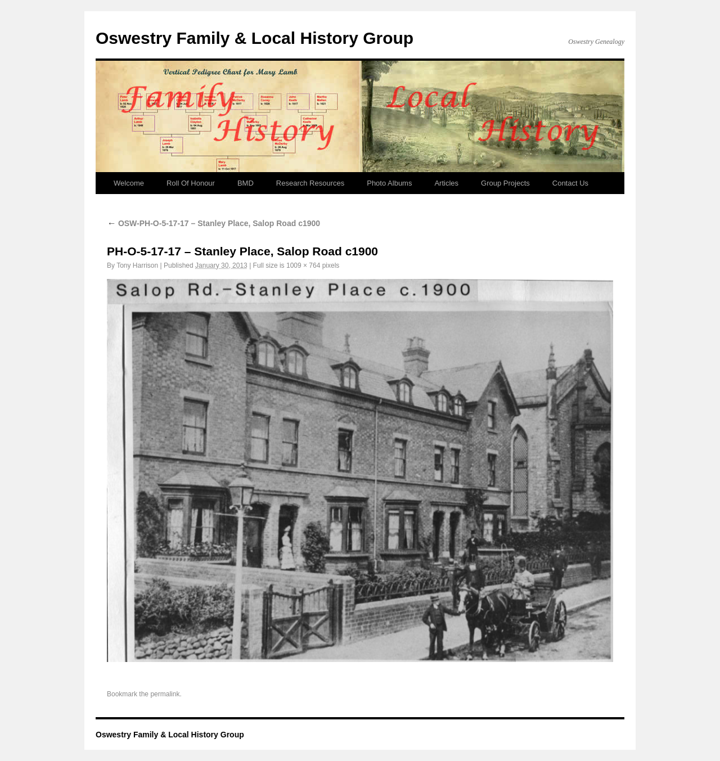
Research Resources (310, 183)
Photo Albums (389, 183)
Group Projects (505, 183)
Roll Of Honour (190, 183)
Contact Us (570, 183)
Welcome (129, 183)
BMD (245, 183)
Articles (446, 183)
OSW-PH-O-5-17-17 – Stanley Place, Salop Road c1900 (213, 223)
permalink (164, 694)
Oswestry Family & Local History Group (254, 38)
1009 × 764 (303, 265)
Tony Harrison (137, 265)
